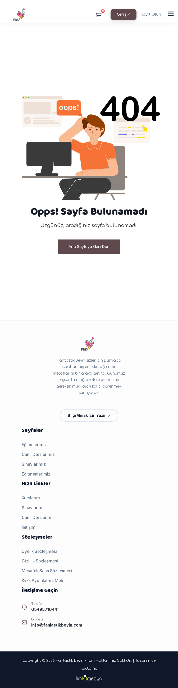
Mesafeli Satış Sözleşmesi (47, 570)
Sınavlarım (32, 507)
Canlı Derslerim (36, 517)
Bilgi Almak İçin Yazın (89, 415)
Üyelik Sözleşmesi (39, 551)
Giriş (123, 14)
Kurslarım (31, 497)
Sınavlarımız (34, 464)
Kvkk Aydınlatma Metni (44, 580)
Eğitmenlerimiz (36, 474)
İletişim (28, 527)
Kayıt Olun (150, 14)
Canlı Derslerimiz (38, 454)
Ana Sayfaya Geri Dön (89, 247)
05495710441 (44, 609)
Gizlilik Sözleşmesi (40, 560)
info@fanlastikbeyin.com (56, 625)
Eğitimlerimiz (34, 444)
